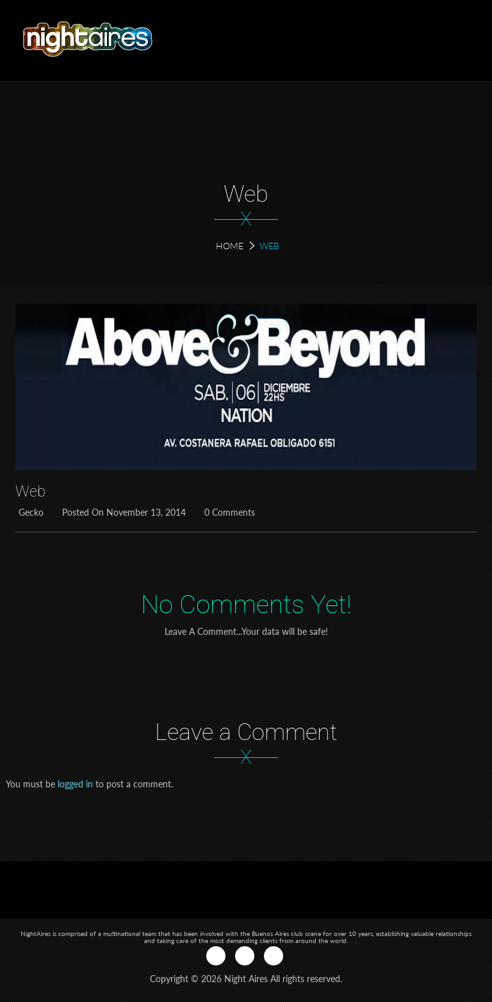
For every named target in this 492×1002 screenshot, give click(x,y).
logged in (75, 783)
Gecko (29, 512)
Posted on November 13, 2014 (122, 512)
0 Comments (228, 512)
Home (229, 245)
